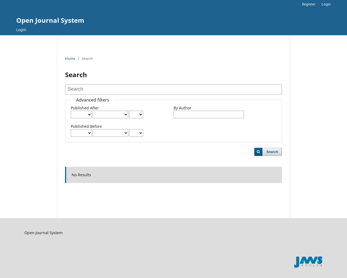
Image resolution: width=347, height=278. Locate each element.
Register (308, 4)
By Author (182, 107)
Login (21, 29)
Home (70, 58)
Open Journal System (50, 20)
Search (272, 152)
